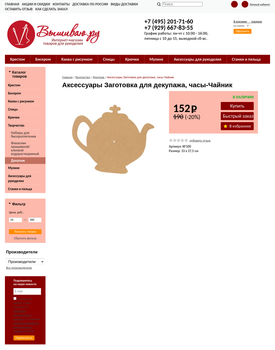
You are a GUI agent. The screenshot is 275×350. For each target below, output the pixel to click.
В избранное (237, 126)
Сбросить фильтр (25, 238)
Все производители (19, 268)
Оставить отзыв (18, 9)
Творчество (16, 125)
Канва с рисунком (21, 101)
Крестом (14, 85)
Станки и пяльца (20, 189)
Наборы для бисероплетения (23, 134)
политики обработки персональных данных (26, 327)
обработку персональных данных (22, 315)
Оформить (242, 31)
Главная (12, 4)
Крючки (13, 117)
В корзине (248, 21)
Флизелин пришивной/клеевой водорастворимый (25, 148)
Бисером (14, 93)
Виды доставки (124, 4)
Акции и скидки (36, 4)
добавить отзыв (200, 140)
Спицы (13, 109)
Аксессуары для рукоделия (19, 178)
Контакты (61, 4)
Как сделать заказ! (51, 9)
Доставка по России (90, 4)
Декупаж (18, 160)
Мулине (14, 168)
